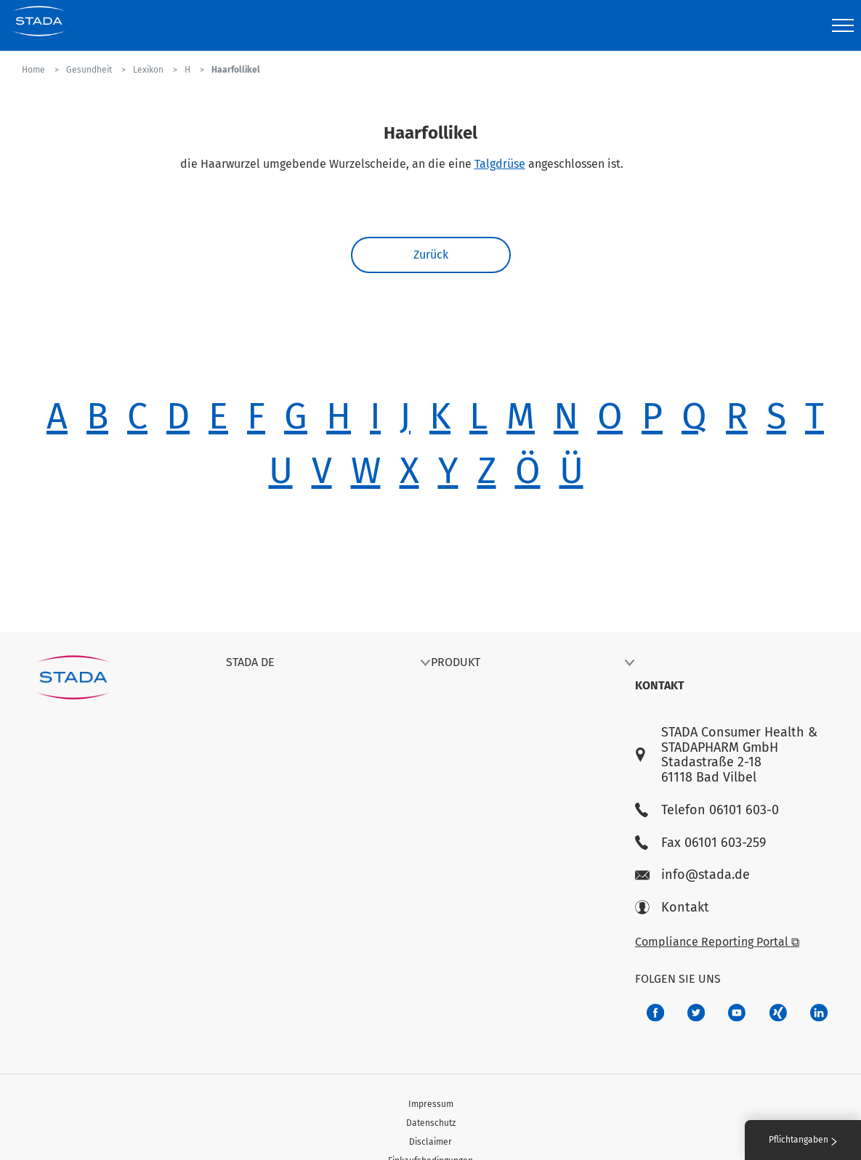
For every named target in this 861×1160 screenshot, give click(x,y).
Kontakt (672, 907)
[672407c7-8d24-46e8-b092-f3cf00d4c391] (655, 1012)
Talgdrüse (499, 164)
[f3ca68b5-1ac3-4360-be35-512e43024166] (736, 1012)
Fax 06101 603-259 (700, 843)
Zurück (430, 254)
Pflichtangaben (803, 1140)
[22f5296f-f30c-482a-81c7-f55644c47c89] (778, 1012)
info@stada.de (692, 875)
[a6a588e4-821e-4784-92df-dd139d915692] (696, 1012)
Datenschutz (431, 1123)
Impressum (430, 1104)
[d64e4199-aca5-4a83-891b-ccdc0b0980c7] (819, 1012)
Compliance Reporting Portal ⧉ (717, 942)
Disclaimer (430, 1142)
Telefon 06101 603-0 (707, 810)
